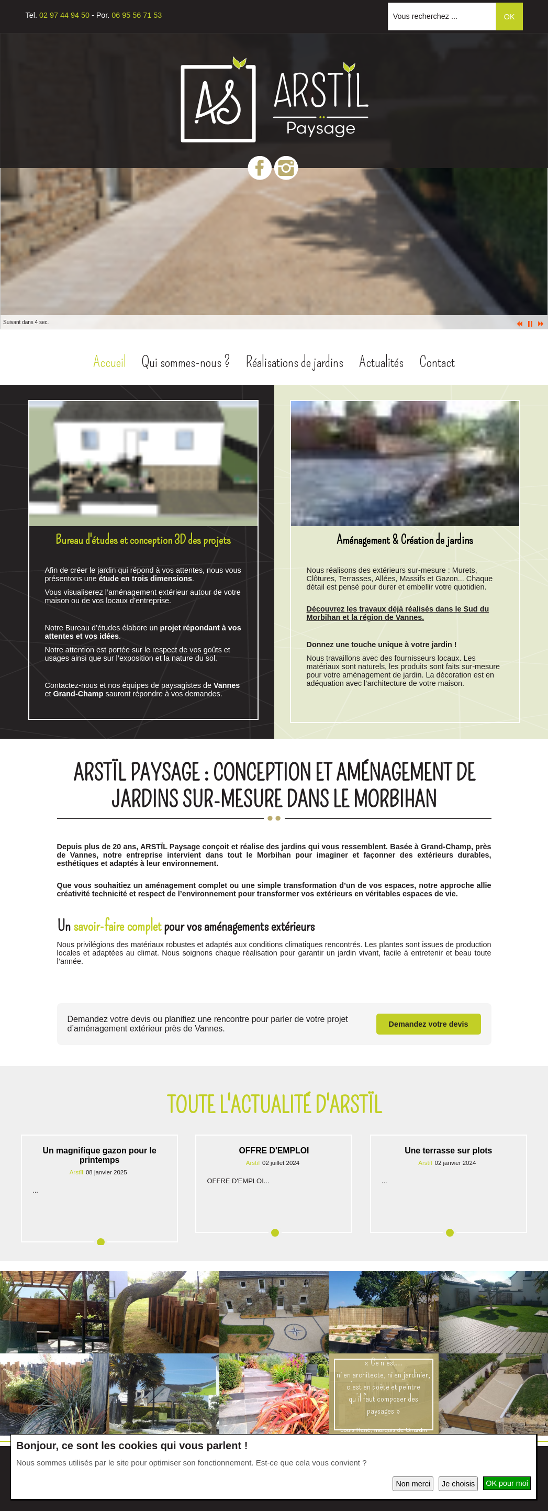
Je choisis (458, 1484)
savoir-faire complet (117, 926)
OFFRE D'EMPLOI (274, 1150)
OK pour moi (507, 1483)
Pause (530, 323)
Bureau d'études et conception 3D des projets (143, 539)
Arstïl (76, 1172)
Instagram (286, 167)
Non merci (413, 1484)
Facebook (260, 167)
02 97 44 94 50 (64, 15)
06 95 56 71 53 (136, 15)
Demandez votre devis (428, 1024)
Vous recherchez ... (425, 16)
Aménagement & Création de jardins (405, 539)
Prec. (519, 323)
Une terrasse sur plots (448, 1150)
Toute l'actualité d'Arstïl (274, 1105)
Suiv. (540, 323)
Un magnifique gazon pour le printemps (99, 1155)
